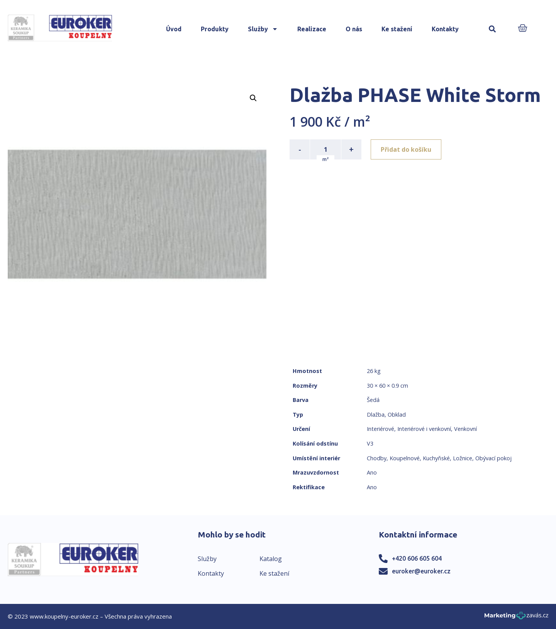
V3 (370, 443)
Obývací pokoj (493, 458)
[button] (492, 29)
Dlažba (376, 414)
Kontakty (445, 28)
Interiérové (380, 428)
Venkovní (465, 428)
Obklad (397, 414)
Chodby (376, 458)
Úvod (173, 28)
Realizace (311, 28)
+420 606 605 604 (417, 558)
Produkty (215, 28)
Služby (263, 29)
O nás (354, 28)
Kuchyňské (436, 458)
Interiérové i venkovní (424, 428)
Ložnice (462, 458)
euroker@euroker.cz (421, 571)
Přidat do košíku (406, 149)
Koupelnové (405, 458)
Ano (372, 472)
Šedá (373, 400)
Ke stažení (396, 28)
